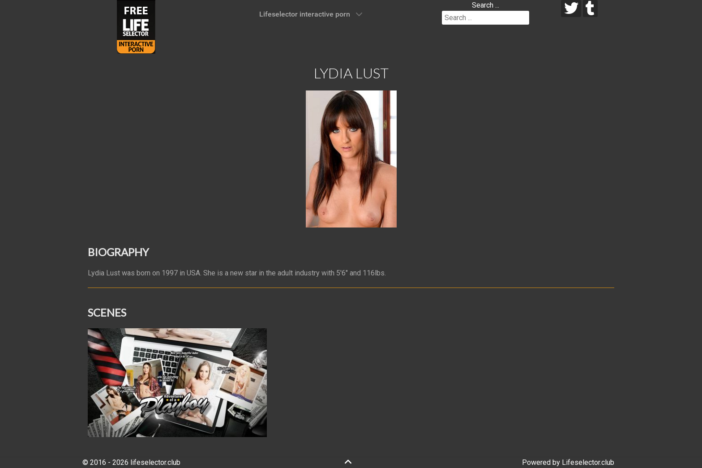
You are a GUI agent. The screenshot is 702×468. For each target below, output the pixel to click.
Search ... (485, 5)
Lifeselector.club (588, 462)
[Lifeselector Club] (136, 26)
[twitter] (571, 8)
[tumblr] (590, 8)
